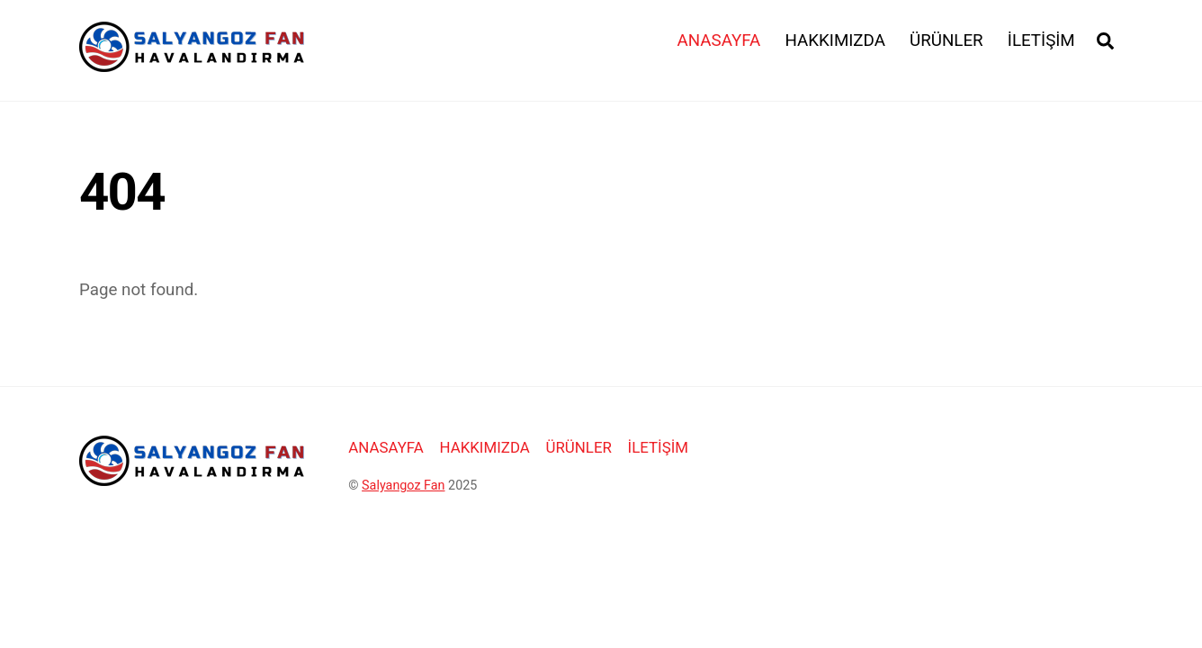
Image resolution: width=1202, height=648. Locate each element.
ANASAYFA (719, 40)
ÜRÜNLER (946, 40)
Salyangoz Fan (403, 485)
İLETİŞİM (1041, 40)
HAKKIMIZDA (834, 40)
